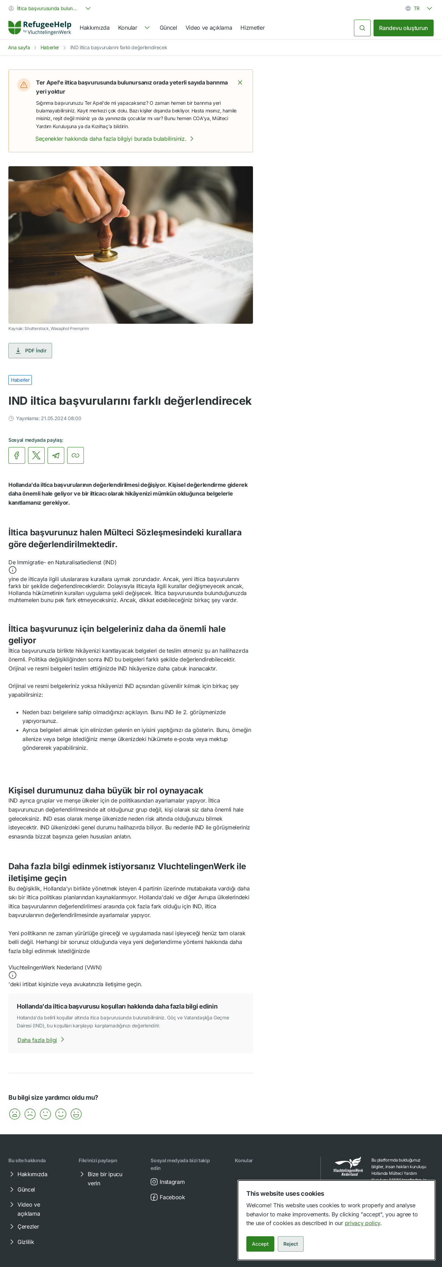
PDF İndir (30, 350)
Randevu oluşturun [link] (403, 27)
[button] (240, 82)
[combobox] (50, 8)
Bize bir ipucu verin (100, 1178)
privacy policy (363, 1223)
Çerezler (23, 1226)
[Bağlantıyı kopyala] (75, 455)
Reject (290, 1244)
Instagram (167, 1182)
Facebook (167, 1197)
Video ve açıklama (209, 27)
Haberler (50, 47)
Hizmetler (252, 27)
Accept (260, 1244)
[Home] (39, 28)
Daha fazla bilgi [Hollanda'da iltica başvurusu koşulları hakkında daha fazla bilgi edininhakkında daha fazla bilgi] (42, 1040)
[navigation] (134, 27)
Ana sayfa (19, 47)
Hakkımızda (95, 27)
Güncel (168, 27)
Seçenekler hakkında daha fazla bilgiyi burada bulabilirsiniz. (115, 138)
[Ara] (362, 28)
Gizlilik (21, 1242)
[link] (39, 28)
